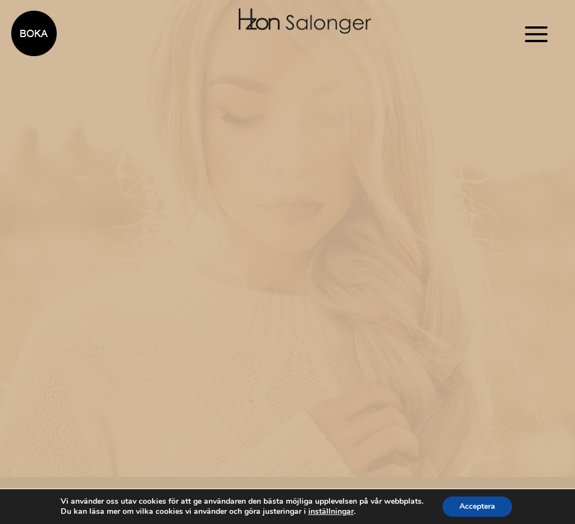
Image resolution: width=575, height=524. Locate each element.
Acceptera (477, 506)
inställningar (331, 512)
